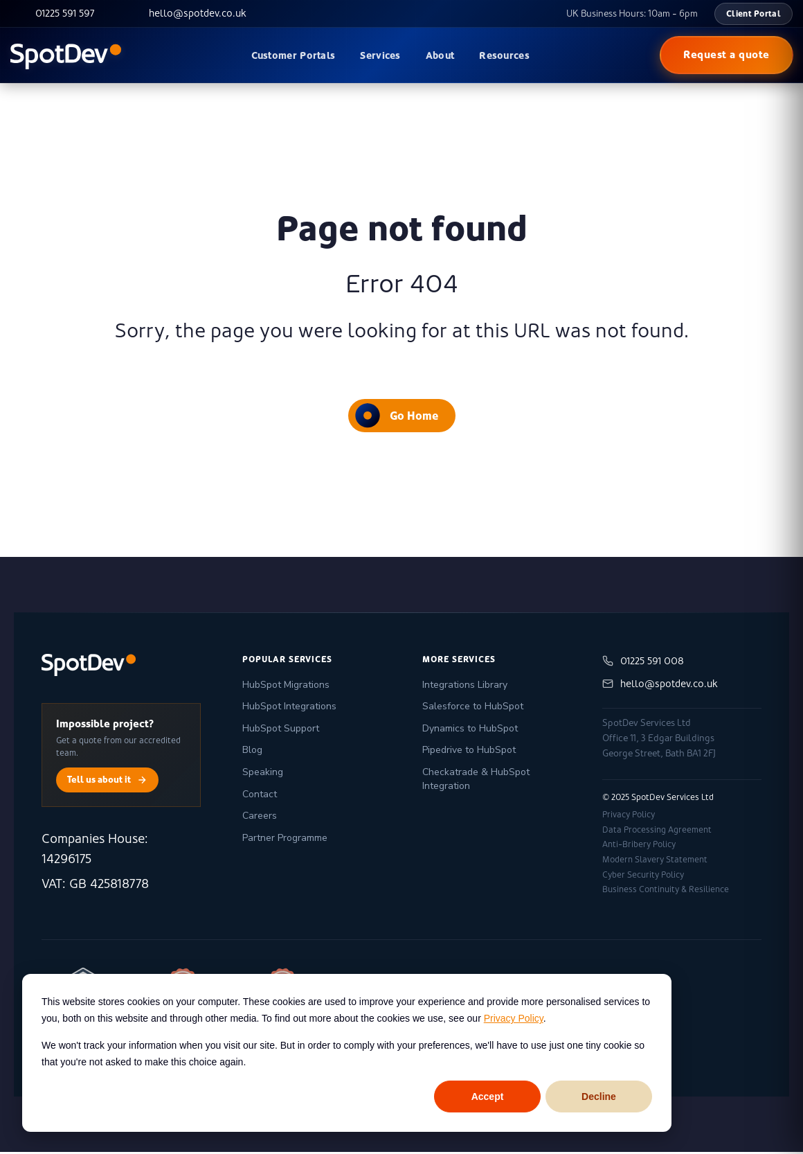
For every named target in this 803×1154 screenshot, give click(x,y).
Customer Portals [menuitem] (293, 55)
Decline (598, 1096)
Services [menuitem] (380, 55)
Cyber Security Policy (643, 876)
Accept (487, 1096)
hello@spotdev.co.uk (660, 686)
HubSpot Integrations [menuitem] (289, 708)
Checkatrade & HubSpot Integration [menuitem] (476, 781)
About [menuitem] (440, 55)
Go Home (396, 417)
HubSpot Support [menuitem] (280, 730)
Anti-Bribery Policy (639, 846)
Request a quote (726, 55)
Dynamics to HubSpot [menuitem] (470, 730)
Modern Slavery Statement (654, 862)
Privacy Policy (513, 1018)
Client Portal (753, 13)
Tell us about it (107, 782)
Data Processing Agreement (657, 832)
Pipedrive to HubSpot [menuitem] (469, 751)
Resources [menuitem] (504, 55)
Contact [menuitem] (259, 795)
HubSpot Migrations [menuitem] (286, 686)
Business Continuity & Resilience (665, 891)
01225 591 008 (643, 663)
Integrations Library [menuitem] (464, 686)
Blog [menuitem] (252, 751)
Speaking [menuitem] (262, 774)
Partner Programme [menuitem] (284, 839)
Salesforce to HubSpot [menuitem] (472, 708)
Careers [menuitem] (259, 817)
